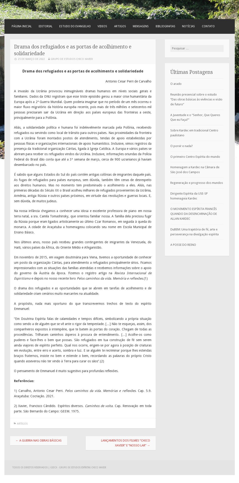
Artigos (120, 26)
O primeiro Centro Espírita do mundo (195, 156)
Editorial (46, 26)
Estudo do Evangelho (75, 26)
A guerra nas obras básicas (39, 440)
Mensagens (141, 26)
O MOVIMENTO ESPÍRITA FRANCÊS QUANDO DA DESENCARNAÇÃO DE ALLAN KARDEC (193, 213)
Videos (102, 26)
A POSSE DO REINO (183, 245)
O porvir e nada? (181, 146)
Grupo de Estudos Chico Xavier (72, 59)
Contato (208, 26)
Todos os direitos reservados (30, 467)
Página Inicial (22, 26)
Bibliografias (165, 26)
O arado (176, 84)
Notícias (188, 26)
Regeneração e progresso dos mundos (196, 183)
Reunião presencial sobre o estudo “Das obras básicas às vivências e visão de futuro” (196, 99)
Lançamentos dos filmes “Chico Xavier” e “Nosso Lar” (125, 443)
